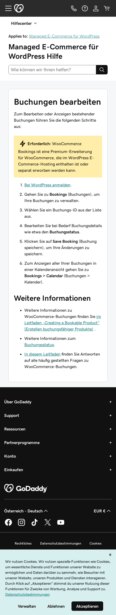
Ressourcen (14, 429)
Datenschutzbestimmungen (60, 543)
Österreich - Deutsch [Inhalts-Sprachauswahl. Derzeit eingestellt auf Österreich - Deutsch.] (26, 511)
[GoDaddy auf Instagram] (21, 525)
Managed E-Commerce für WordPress (64, 36)
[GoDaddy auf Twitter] (47, 525)
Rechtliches (23, 543)
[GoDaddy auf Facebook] (8, 525)
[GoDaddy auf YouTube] (61, 525)
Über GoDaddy (17, 402)
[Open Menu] (6, 8)
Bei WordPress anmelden (47, 185)
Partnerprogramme (22, 442)
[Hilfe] (85, 8)
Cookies (96, 543)
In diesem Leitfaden (42, 354)
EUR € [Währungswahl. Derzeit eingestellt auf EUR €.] (103, 511)
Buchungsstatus (39, 344)
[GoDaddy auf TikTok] (34, 525)
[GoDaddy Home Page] (26, 488)
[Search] (102, 69)
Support (11, 415)
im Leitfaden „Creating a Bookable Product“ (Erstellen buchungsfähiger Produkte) (62, 322)
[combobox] (52, 69)
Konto (10, 456)
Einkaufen (13, 470)
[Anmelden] (96, 8)
